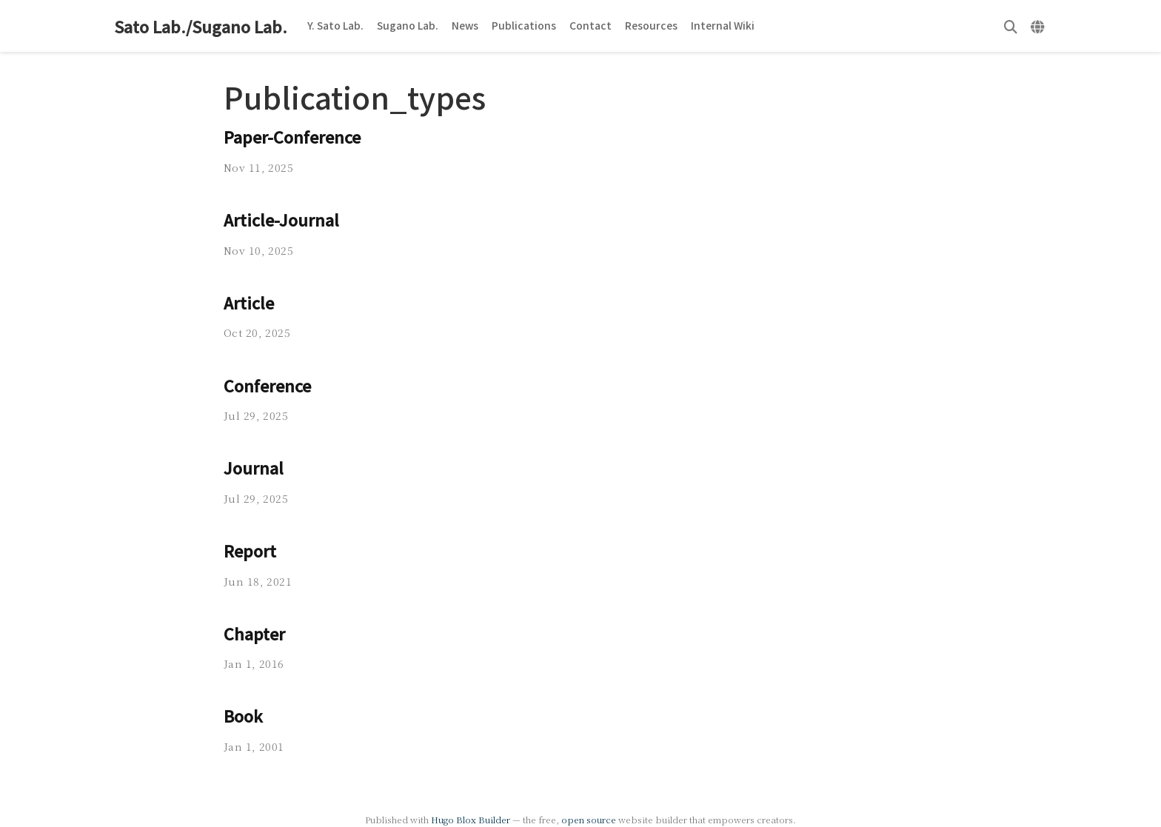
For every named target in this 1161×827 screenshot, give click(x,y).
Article (249, 302)
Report (250, 550)
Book (243, 715)
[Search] (1010, 26)
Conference (267, 385)
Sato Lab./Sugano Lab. (200, 26)
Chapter (254, 633)
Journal (254, 467)
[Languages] (1039, 26)
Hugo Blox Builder (470, 819)
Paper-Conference (292, 136)
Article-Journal (281, 219)
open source (588, 819)
